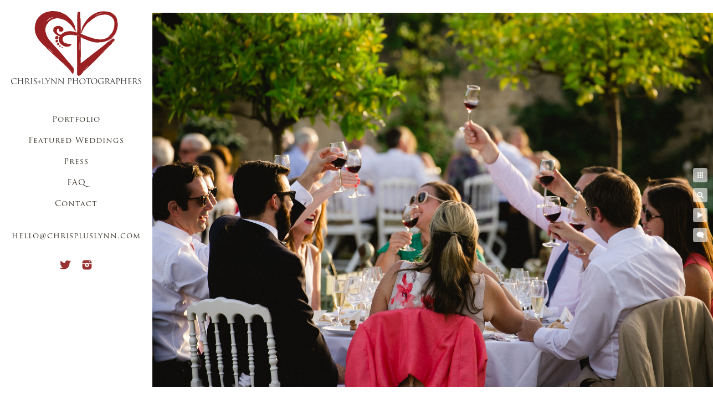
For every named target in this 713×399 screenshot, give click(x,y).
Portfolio (76, 120)
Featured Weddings (76, 141)
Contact (76, 204)
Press (76, 162)
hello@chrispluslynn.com (76, 236)
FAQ (76, 183)
